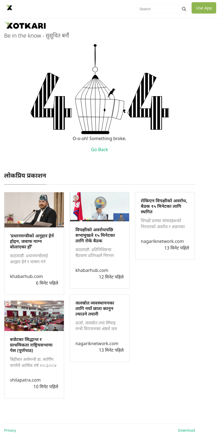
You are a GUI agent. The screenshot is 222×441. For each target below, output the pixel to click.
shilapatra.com (25, 380)
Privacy (10, 430)
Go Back (99, 149)
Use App (204, 8)
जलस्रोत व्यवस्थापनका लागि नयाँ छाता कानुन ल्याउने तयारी (94, 308)
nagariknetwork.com (97, 343)
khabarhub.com (26, 276)
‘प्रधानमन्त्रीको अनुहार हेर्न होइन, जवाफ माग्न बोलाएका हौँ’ (32, 241)
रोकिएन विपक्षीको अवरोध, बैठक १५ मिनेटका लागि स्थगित (164, 206)
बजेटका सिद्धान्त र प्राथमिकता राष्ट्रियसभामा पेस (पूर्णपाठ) (31, 344)
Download (186, 430)
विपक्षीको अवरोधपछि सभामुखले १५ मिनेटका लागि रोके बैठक (95, 235)
